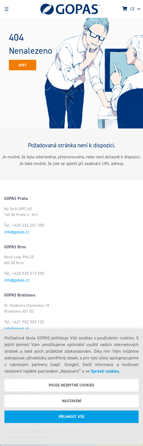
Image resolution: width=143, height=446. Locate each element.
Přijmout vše (71, 416)
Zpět (23, 65)
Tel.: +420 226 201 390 (24, 225)
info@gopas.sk (16, 328)
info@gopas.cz (16, 232)
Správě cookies (105, 371)
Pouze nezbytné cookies (71, 385)
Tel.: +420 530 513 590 (24, 273)
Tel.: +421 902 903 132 (24, 322)
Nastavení (71, 401)
